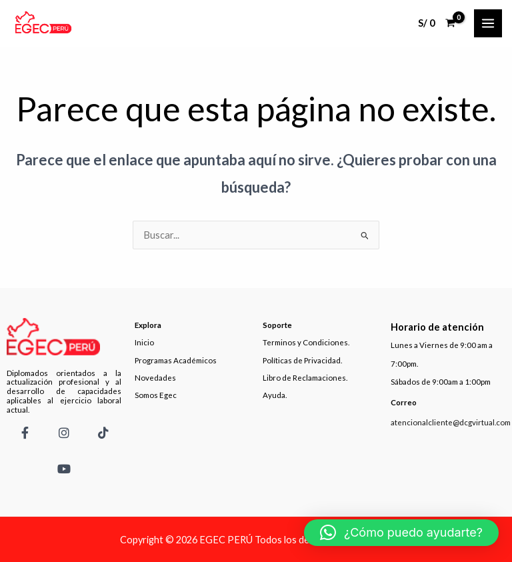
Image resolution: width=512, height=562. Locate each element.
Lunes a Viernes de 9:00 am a (442, 345)
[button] (401, 532)
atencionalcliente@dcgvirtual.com (451, 422)
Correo (404, 402)
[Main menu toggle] (488, 23)
